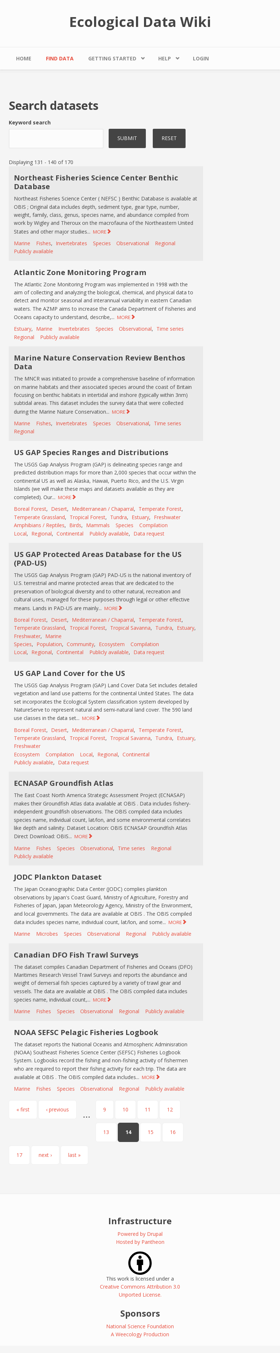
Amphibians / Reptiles (39, 525)
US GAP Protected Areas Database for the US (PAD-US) (98, 558)
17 (19, 1154)
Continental (70, 533)
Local (20, 533)
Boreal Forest (30, 508)
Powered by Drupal (140, 1233)
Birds (75, 525)
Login (201, 58)
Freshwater (167, 517)
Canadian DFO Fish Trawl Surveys (76, 955)
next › (45, 1154)
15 (150, 1132)
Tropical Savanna (130, 627)
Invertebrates (71, 243)
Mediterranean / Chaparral (103, 508)
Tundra (118, 517)
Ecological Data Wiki (140, 21)
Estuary (22, 328)
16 (173, 1132)
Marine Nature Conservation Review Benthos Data (99, 362)
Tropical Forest (87, 517)
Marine (22, 243)
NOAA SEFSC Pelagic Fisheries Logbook (86, 1032)
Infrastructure (140, 1221)
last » (74, 1154)
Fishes (43, 243)
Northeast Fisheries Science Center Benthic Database (96, 182)
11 (148, 1109)
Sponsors (140, 1313)
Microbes (47, 933)
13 (106, 1132)
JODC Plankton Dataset (58, 877)
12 (170, 1109)
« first (23, 1109)
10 (125, 1109)
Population (49, 644)
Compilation (153, 525)
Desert (59, 508)
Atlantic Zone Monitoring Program (80, 272)
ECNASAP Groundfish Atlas (63, 783)
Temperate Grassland (39, 517)
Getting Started (112, 58)
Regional (165, 243)
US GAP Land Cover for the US (69, 673)
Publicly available (33, 251)
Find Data (60, 58)
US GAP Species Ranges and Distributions (91, 452)
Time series (170, 328)
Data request (148, 533)
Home (23, 58)
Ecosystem (112, 644)
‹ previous (57, 1109)
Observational (132, 243)
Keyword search (30, 122)
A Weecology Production (140, 1334)
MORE (99, 231)
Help (164, 58)
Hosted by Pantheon (140, 1241)
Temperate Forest (160, 508)
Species (102, 243)
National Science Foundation (140, 1326)
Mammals (98, 525)
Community (80, 644)
